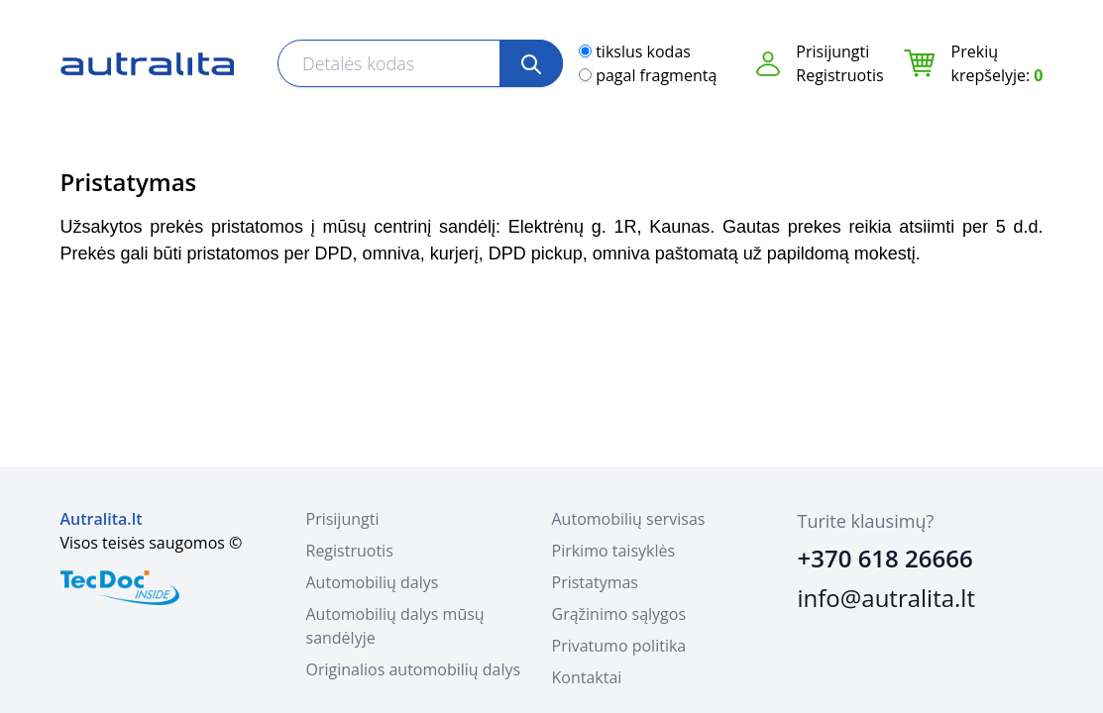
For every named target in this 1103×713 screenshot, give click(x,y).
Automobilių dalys (372, 582)
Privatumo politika (619, 646)
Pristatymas (595, 582)
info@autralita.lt (886, 597)
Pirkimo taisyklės (614, 550)
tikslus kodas (643, 51)
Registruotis (839, 75)
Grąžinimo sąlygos (619, 614)
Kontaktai (587, 677)
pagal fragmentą (656, 75)
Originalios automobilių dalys (413, 669)
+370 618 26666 (885, 558)
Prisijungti (832, 51)
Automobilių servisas (629, 519)
